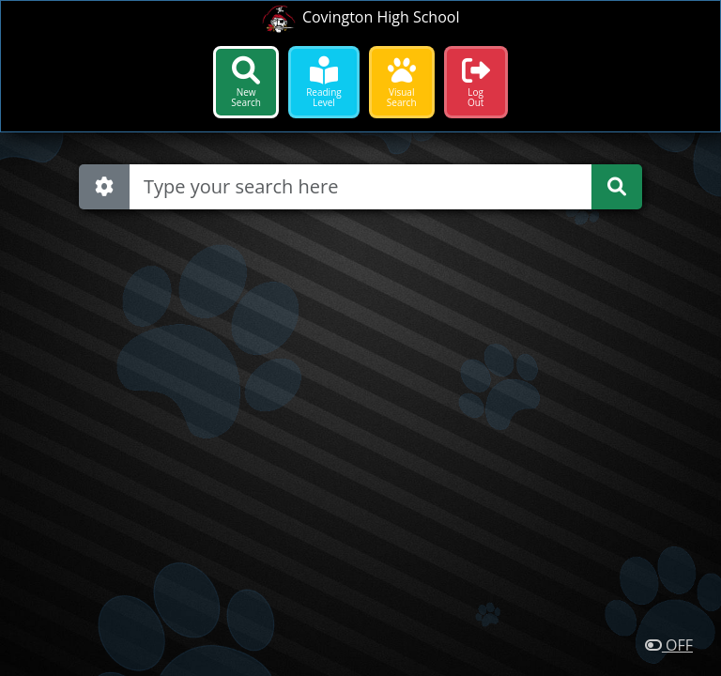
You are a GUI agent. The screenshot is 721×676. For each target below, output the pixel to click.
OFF (669, 645)
